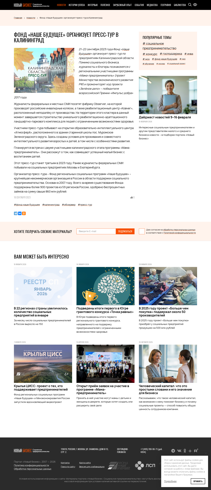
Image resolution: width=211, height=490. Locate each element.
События (139, 5)
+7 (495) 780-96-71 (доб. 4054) (151, 450)
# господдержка (171, 54)
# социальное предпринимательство (159, 46)
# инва (188, 53)
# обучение (148, 63)
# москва (160, 63)
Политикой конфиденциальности (180, 232)
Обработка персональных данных (32, 468)
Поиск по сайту (68, 466)
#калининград (50, 204)
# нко (182, 59)
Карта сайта (85, 462)
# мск (146, 59)
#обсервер (68, 204)
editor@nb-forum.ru (122, 450)
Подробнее (170, 481)
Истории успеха (77, 5)
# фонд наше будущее (164, 59)
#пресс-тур (85, 204)
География (166, 5)
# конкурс (150, 54)
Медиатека (152, 5)
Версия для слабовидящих (91, 466)
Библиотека (180, 5)
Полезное (105, 5)
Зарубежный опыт (122, 5)
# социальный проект (176, 63)
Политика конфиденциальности (31, 465)
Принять (198, 481)
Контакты (65, 462)
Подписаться (125, 231)
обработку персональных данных (179, 229)
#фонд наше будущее (27, 204)
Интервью (93, 5)
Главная (18, 17)
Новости (61, 5)
